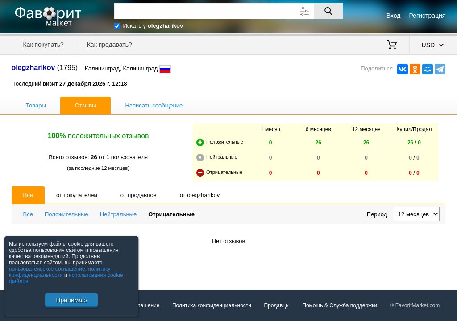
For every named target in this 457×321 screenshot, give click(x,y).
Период (377, 214)
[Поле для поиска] (228, 11)
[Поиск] (328, 11)
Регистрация (427, 15)
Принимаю (71, 300)
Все (28, 195)
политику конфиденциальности (60, 272)
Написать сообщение (154, 105)
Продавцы (277, 305)
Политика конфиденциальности (211, 305)
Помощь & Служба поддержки (339, 305)
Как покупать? (43, 44)
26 (318, 143)
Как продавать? (109, 44)
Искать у (153, 25)
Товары (36, 105)
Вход (393, 15)
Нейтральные (118, 214)
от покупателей (76, 195)
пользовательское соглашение (47, 269)
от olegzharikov (200, 195)
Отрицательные (171, 214)
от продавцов (138, 195)
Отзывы (85, 105)
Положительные (66, 214)
